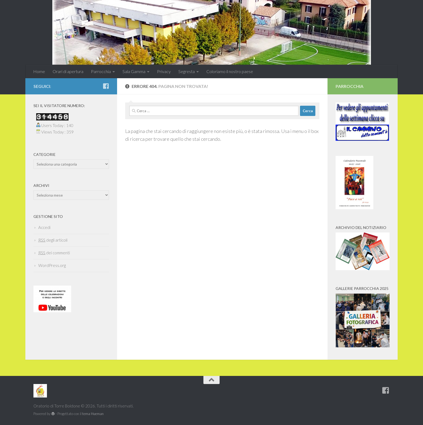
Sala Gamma (133, 71)
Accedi (44, 227)
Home (39, 71)
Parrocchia (101, 71)
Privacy (164, 71)
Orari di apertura (68, 71)
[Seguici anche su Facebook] (106, 86)
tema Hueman (93, 414)
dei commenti (54, 252)
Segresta (186, 71)
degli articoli (52, 240)
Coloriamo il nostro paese (229, 71)
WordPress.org (52, 265)
